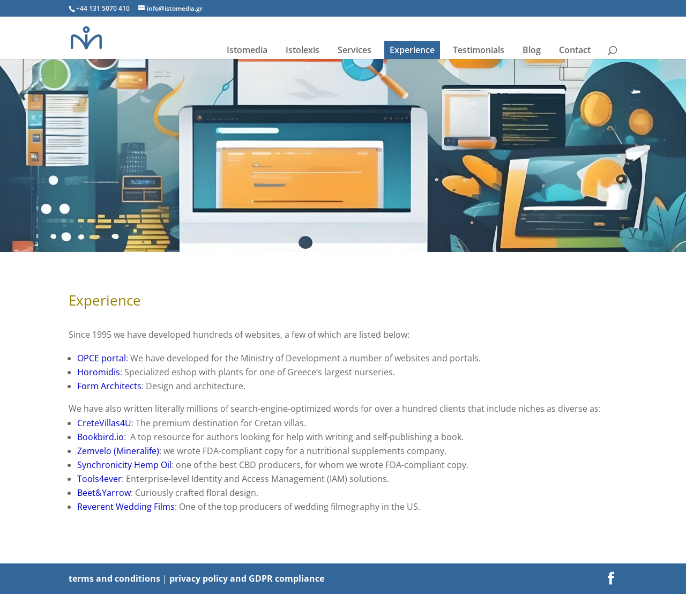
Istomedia (247, 50)
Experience (412, 50)
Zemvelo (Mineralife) (118, 451)
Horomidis (98, 372)
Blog (532, 50)
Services (354, 50)
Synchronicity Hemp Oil (124, 465)
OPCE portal (101, 358)
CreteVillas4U (104, 423)
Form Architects (109, 386)
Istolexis (302, 50)
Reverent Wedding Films (126, 507)
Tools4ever (99, 479)
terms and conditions (114, 578)
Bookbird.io (100, 437)
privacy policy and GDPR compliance (246, 578)
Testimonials (478, 50)
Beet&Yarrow (104, 493)
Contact (575, 50)
